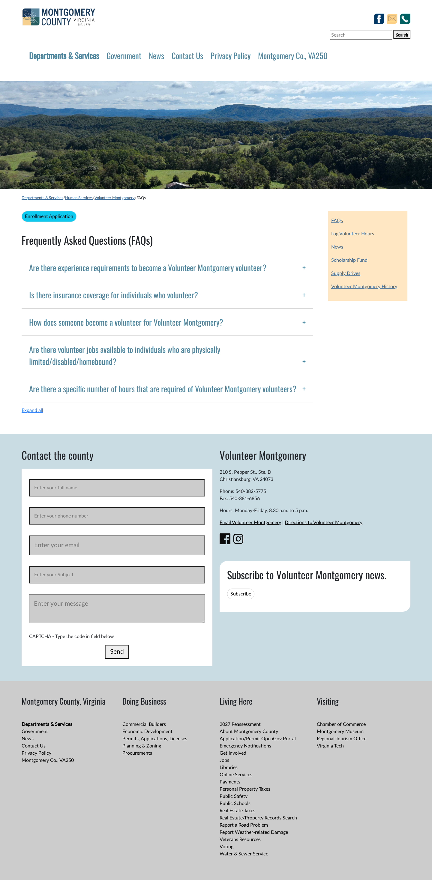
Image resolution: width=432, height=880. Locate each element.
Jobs (224, 760)
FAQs (337, 220)
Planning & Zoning (141, 746)
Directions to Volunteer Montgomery (323, 522)
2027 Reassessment (240, 724)
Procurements (137, 753)
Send (117, 652)
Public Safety (234, 796)
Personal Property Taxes (245, 789)
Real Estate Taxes (237, 810)
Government (123, 55)
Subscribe (240, 594)
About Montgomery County (249, 731)
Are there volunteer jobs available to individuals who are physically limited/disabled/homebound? (124, 355)
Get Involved (233, 753)
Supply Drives (345, 273)
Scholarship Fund (349, 260)
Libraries (229, 767)
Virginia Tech (330, 746)
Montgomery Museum (340, 731)
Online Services (236, 774)
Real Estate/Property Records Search (258, 818)
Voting (226, 846)
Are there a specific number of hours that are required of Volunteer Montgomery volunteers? (162, 389)
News (156, 55)
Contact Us (187, 55)
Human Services (79, 198)
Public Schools (235, 803)
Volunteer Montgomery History (364, 286)
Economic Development (147, 731)
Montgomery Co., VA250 (293, 55)
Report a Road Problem (244, 825)
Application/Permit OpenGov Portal (258, 738)
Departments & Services (64, 55)
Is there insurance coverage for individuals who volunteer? (113, 295)
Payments (230, 782)
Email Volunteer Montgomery (250, 522)
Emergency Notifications (245, 746)
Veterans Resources (240, 839)
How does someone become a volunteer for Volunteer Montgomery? (126, 322)
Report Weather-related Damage (254, 832)
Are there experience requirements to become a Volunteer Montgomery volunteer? (147, 267)
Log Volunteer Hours (352, 233)
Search (402, 34)
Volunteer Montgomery (114, 198)
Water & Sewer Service (244, 854)
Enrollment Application (49, 216)
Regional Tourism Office (341, 738)
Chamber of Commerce (341, 724)
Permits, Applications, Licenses (154, 738)
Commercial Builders (144, 724)
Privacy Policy (230, 55)
